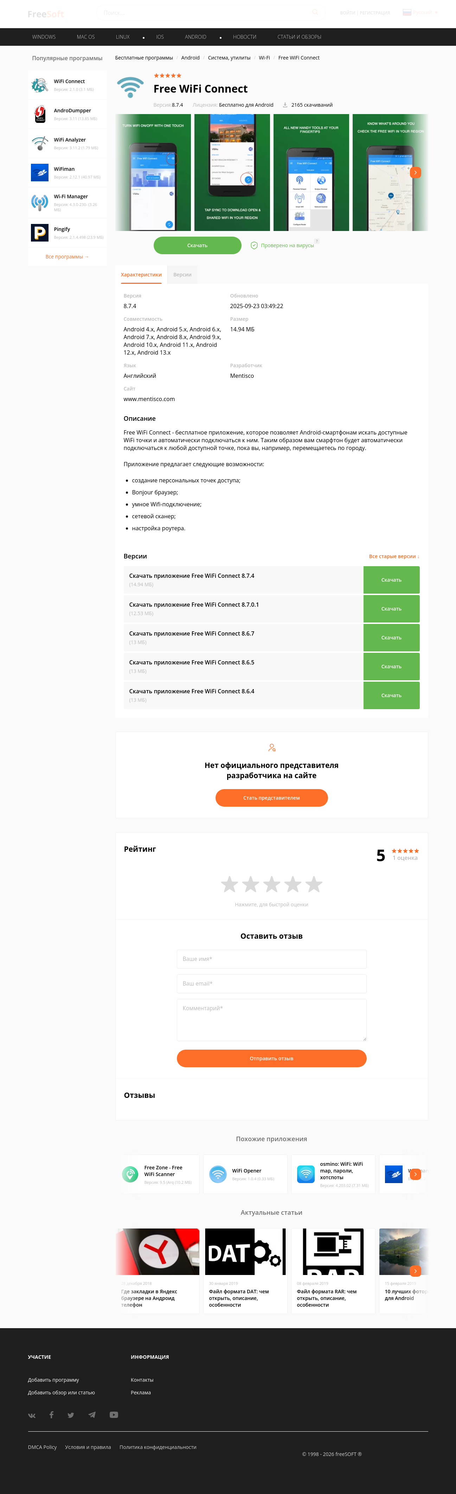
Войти (347, 13)
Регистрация (375, 13)
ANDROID (195, 36)
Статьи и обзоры (300, 36)
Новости (244, 36)
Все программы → (67, 256)
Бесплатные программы (144, 57)
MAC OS (86, 36)
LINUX (122, 36)
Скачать (197, 245)
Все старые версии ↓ (394, 556)
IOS (160, 36)
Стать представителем (271, 797)
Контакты (142, 1379)
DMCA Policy (42, 1447)
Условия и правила (88, 1447)
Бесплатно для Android (246, 104)
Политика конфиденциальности (158, 1447)
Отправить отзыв (272, 1058)
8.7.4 (168, 104)
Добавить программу (53, 1379)
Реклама (141, 1392)
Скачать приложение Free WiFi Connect (192, 576)
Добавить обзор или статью (61, 1392)
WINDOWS (44, 36)
